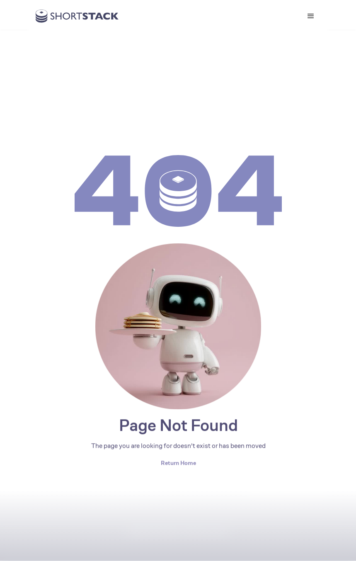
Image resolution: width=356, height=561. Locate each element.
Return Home (178, 462)
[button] (311, 16)
